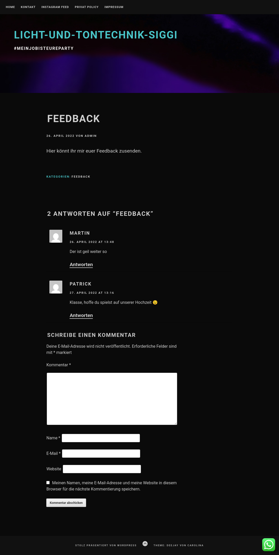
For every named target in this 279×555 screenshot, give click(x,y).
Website (53, 468)
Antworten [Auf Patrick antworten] (81, 315)
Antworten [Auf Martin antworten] (81, 264)
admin (91, 136)
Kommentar (58, 364)
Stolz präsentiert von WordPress (106, 545)
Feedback (81, 176)
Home (10, 7)
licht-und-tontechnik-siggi (96, 35)
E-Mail (53, 453)
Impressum (114, 7)
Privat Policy (87, 7)
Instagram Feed (55, 7)
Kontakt (28, 7)
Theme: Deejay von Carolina (179, 545)
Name (53, 437)
